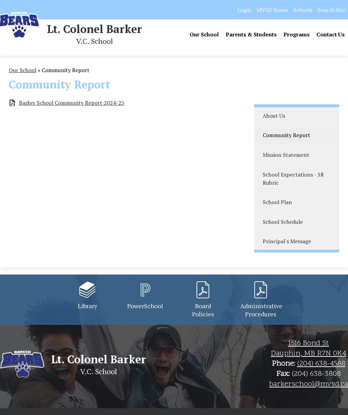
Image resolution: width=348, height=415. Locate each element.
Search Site (331, 10)
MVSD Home (272, 10)
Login (244, 10)
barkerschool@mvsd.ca (308, 384)
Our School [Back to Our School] (22, 70)
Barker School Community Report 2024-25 (71, 103)
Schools (302, 10)
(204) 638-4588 (321, 364)
